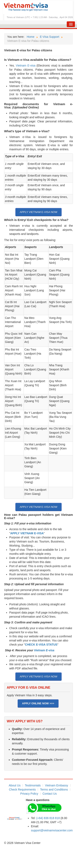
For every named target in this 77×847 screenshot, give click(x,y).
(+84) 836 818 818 (48, 818)
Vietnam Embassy (56, 785)
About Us (15, 785)
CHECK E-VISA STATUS (41, 644)
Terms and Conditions (54, 789)
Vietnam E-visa (25, 65)
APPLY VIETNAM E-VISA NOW (38, 212)
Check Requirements (22, 789)
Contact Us (50, 793)
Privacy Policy (29, 793)
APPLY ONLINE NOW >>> (38, 703)
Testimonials (33, 785)
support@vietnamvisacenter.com (52, 830)
